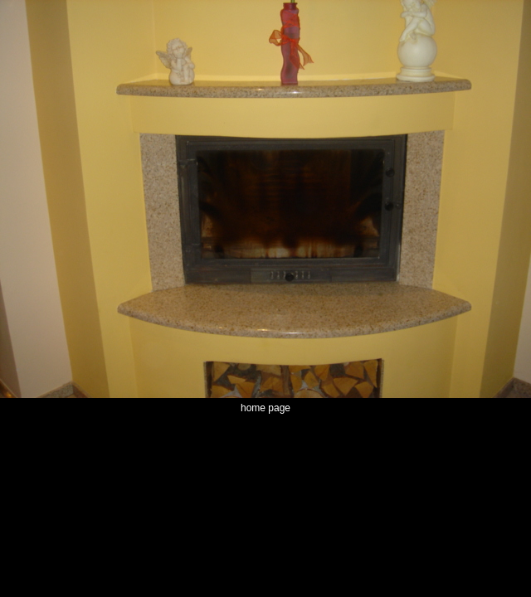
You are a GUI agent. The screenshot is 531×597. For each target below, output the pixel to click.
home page (265, 408)
